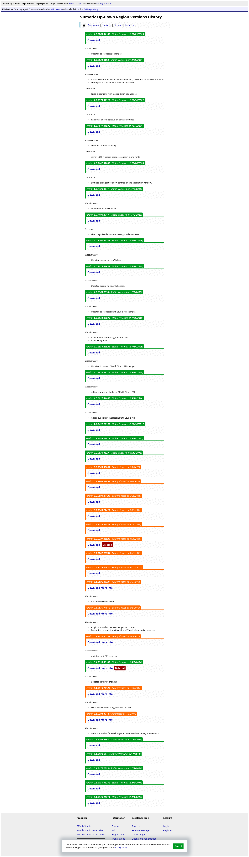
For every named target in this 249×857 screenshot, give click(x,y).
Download (94, 40)
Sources (136, 826)
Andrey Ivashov (103, 3)
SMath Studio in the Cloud (91, 834)
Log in (166, 826)
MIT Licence (56, 9)
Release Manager (141, 830)
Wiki (114, 830)
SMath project (75, 3)
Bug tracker (118, 834)
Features (106, 25)
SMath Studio (84, 826)
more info (107, 587)
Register (167, 830)
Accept (178, 846)
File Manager (139, 834)
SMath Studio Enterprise (90, 830)
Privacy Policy (120, 847)
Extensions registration (144, 838)
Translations (118, 838)
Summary (93, 25)
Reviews (129, 25)
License (118, 25)
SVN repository (91, 9)
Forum (115, 826)
